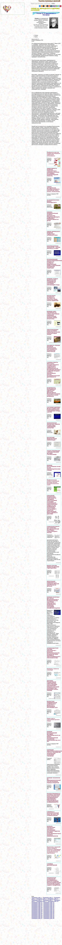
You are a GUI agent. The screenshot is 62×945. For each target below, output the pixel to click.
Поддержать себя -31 (37, 914)
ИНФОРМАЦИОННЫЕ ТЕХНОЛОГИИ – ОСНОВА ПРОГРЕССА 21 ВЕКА (53, 247)
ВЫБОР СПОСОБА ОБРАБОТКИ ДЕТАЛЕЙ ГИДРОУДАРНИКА (53, 567)
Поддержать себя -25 (37, 911)
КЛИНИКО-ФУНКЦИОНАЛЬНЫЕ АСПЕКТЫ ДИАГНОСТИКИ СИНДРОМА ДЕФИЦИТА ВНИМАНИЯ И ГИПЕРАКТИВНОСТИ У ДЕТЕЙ (53, 216)
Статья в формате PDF (37, 40)
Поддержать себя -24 (48, 909)
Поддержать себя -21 (37, 908)
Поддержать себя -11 (37, 902)
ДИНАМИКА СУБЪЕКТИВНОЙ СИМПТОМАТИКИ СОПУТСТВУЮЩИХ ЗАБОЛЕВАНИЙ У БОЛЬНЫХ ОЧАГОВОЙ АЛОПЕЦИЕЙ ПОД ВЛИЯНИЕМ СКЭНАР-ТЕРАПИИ (53, 685)
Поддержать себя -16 (48, 904)
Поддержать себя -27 (37, 912)
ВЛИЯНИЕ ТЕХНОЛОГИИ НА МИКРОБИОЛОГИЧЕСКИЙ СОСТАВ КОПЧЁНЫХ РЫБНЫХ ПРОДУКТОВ (54, 780)
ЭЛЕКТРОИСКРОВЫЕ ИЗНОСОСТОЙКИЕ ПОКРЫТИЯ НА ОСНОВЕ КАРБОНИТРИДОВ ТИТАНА (53, 332)
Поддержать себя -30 (48, 913)
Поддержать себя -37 (37, 918)
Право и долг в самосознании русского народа (53, 719)
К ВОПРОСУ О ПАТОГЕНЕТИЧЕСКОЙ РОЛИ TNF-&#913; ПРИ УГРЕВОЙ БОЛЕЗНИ (53, 813)
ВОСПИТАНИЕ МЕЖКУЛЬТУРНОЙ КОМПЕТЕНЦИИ (52, 439)
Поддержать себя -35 (37, 917)
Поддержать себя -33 (37, 915)
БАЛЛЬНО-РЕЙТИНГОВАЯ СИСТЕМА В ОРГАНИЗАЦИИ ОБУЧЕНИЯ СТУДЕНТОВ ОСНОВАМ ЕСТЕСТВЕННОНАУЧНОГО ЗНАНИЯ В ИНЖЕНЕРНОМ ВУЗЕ (54, 831)
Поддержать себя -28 (48, 912)
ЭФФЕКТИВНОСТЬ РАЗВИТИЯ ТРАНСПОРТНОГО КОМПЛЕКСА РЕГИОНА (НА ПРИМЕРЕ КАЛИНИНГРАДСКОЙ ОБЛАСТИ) (53, 172)
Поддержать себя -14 (48, 903)
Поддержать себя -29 (37, 913)
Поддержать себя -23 (37, 909)
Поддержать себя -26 (48, 911)
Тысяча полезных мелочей (50, 1)
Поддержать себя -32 (48, 914)
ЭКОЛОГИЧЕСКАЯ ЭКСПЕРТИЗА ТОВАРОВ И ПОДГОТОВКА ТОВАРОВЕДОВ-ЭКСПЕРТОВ (53, 425)
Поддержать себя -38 (48, 918)
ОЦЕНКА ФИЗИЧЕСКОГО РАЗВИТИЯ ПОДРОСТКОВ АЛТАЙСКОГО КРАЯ (53, 233)
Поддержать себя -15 (37, 904)
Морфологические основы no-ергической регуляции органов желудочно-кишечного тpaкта (53, 482)
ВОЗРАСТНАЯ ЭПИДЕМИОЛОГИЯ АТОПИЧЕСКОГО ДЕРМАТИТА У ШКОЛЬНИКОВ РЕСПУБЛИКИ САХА (52, 704)
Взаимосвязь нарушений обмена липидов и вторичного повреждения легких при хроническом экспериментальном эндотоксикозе (54, 850)
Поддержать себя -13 (37, 903)
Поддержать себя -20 (48, 907)
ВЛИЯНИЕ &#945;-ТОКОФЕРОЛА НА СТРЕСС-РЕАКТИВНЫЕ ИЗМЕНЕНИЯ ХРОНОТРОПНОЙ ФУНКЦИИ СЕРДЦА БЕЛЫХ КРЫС (53, 315)
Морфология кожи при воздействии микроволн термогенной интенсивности (53, 154)
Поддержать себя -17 (37, 906)
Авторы (36, 35)
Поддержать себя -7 (48, 900)
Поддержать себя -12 (48, 902)
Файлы (36, 36)
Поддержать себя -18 (48, 906)
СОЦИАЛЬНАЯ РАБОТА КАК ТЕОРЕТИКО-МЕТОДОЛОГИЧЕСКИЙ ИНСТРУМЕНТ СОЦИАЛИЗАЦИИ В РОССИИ (53, 529)
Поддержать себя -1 (37, 897)
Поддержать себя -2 (48, 897)
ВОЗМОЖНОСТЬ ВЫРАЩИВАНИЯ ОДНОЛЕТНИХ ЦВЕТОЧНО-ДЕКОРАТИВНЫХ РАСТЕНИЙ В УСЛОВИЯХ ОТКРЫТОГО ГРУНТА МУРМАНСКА (53, 392)
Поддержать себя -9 (41, 901)
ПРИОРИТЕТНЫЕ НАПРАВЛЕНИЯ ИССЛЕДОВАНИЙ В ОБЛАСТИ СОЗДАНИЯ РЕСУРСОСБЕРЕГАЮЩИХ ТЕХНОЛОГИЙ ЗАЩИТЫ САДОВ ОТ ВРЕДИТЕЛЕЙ (54, 881)
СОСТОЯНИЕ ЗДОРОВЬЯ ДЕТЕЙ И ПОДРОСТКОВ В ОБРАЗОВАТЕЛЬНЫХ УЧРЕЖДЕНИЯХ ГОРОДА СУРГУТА (53, 410)
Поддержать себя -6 (37, 900)
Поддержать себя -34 (48, 915)
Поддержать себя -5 (53, 898)
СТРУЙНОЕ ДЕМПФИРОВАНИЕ (52, 864)
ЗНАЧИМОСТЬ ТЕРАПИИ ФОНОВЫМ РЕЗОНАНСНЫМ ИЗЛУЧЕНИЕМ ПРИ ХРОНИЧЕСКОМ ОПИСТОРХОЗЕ (53, 348)
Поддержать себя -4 (41, 898)
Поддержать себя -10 (53, 901)
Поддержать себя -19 (37, 907)
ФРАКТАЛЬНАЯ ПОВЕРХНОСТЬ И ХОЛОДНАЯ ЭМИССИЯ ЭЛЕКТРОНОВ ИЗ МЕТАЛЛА (53, 584)
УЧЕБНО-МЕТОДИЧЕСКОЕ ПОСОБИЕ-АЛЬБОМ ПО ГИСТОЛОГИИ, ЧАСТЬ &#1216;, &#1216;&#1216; (53, 189)
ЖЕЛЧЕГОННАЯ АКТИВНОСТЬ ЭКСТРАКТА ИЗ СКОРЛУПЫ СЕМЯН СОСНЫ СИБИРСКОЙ (52, 298)
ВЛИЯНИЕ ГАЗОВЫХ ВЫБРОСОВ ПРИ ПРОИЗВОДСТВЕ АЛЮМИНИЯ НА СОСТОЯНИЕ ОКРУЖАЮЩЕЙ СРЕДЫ (53, 281)
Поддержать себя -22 (48, 908)
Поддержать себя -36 (48, 917)
